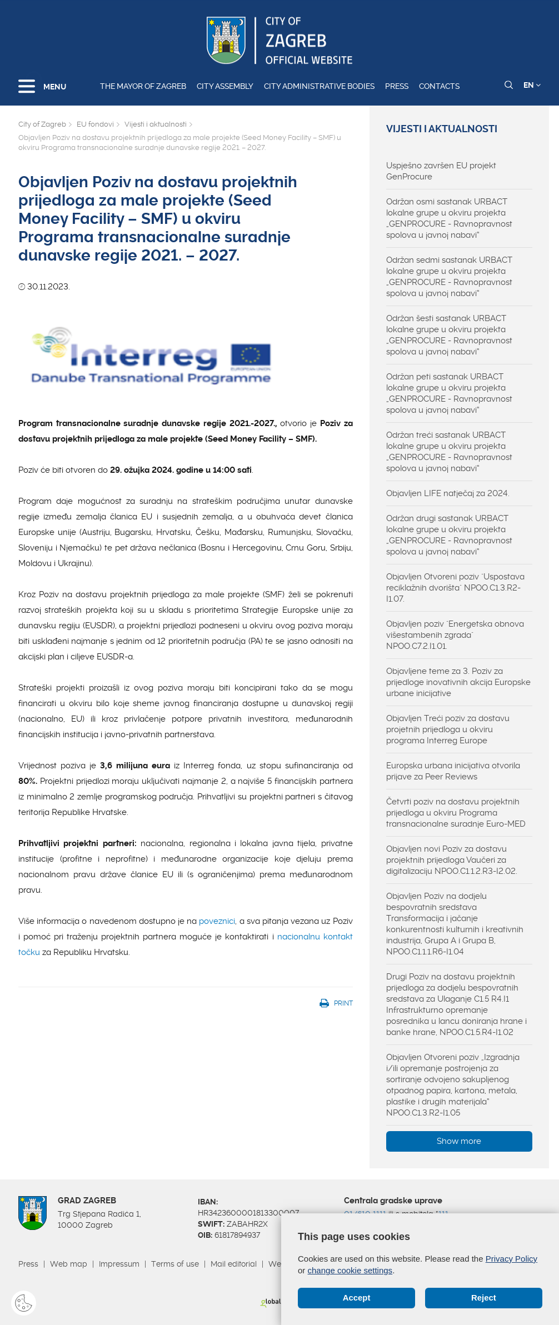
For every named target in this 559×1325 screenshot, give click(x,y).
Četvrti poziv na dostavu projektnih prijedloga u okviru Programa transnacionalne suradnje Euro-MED (456, 813)
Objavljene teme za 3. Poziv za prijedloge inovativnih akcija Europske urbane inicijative (458, 682)
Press (396, 86)
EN (532, 85)
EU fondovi (95, 124)
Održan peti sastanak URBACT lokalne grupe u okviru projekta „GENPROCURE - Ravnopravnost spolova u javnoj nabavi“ (449, 393)
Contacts (439, 86)
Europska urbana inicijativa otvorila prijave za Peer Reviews (453, 771)
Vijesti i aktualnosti (155, 124)
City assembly (225, 86)
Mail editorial (234, 1263)
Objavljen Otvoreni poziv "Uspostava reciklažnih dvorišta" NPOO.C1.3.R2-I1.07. (455, 588)
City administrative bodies (319, 86)
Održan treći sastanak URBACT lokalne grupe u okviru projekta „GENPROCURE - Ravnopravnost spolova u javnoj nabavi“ (449, 451)
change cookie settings (350, 1270)
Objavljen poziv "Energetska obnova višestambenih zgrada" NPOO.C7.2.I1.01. (455, 635)
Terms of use (175, 1263)
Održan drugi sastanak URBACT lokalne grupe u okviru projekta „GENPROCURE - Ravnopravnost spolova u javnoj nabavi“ (449, 535)
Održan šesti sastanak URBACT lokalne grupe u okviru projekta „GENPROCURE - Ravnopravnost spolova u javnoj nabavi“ (449, 335)
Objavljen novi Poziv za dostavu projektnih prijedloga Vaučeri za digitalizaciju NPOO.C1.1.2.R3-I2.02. (451, 860)
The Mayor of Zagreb (143, 86)
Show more (459, 1141)
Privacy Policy (511, 1258)
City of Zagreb (42, 124)
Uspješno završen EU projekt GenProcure (441, 171)
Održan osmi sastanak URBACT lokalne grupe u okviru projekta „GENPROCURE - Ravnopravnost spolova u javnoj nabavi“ (449, 218)
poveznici (217, 921)
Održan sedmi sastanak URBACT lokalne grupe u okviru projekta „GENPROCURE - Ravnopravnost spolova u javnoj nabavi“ (449, 276)
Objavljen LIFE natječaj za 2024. (448, 493)
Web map (68, 1263)
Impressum (119, 1263)
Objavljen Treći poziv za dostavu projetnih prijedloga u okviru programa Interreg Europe (448, 729)
